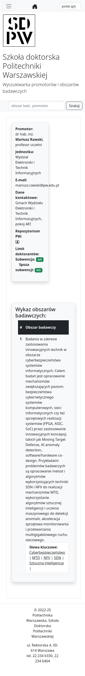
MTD (36, 557)
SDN (57, 557)
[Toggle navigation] (9, 6)
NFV (47, 557)
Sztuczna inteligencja (46, 563)
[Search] (36, 106)
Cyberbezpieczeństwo (47, 552)
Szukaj (74, 105)
